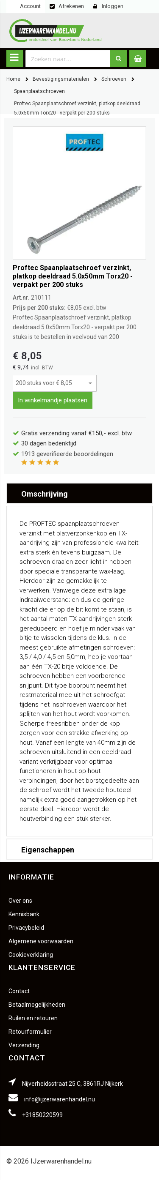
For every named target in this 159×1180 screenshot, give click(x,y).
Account (30, 6)
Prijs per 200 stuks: (39, 307)
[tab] (79, 493)
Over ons (20, 900)
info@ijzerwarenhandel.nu (59, 1099)
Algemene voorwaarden (40, 941)
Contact (19, 991)
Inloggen (112, 6)
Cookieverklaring (30, 954)
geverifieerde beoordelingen (67, 454)
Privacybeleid (26, 927)
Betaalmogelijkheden (36, 1004)
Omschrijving (44, 493)
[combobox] (67, 58)
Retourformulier (30, 1031)
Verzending (23, 1045)
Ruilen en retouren (33, 1018)
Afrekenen (71, 6)
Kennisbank (23, 914)
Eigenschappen (47, 849)
